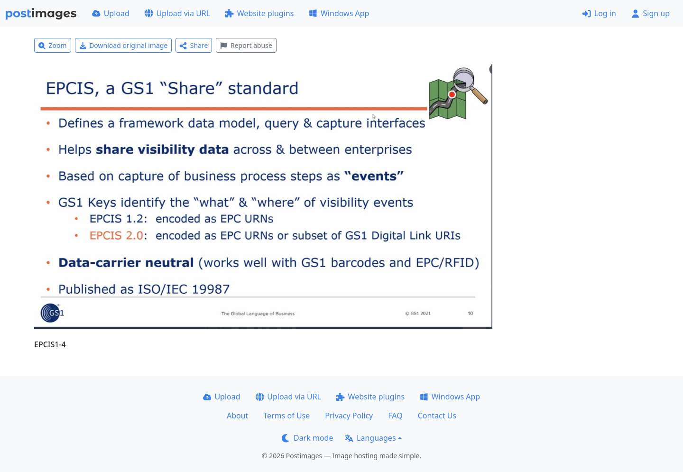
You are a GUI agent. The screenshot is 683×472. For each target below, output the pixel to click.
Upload (110, 13)
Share (194, 45)
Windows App (339, 13)
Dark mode (307, 438)
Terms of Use (286, 415)
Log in (599, 13)
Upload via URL (177, 13)
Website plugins (259, 13)
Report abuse (246, 45)
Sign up (650, 13)
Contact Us (437, 415)
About (237, 415)
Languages (370, 438)
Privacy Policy (349, 415)
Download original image (123, 45)
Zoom (52, 45)
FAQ (395, 415)
